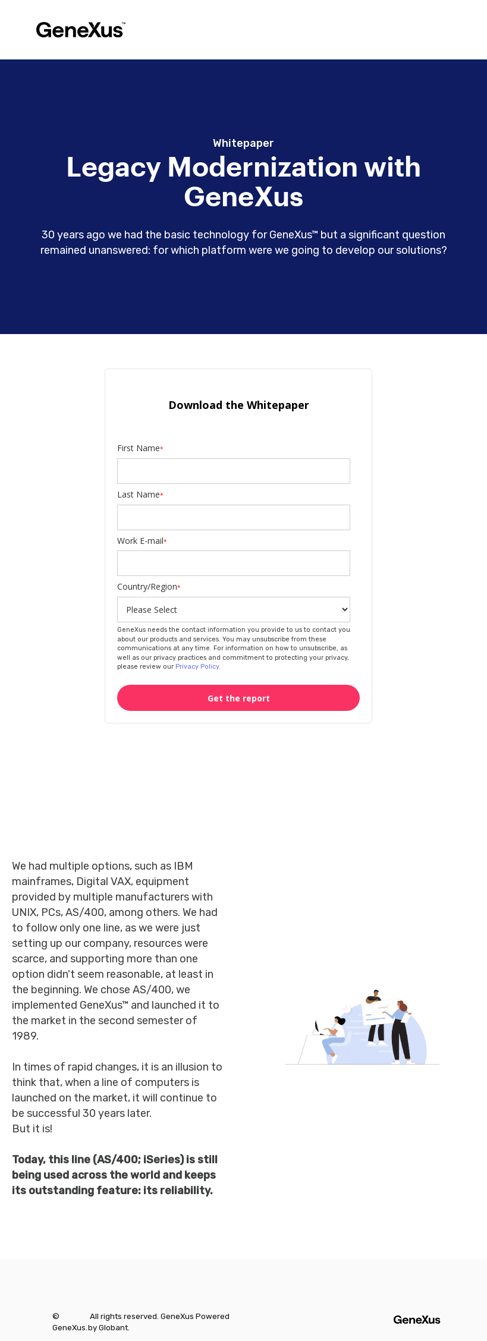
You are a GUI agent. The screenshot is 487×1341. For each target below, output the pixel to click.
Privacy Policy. (197, 666)
